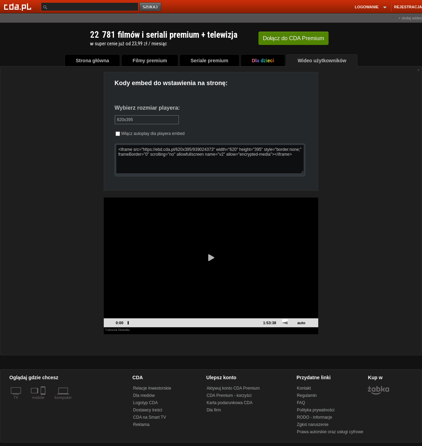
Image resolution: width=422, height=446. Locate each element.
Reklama (141, 424)
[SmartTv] (44, 401)
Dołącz (293, 38)
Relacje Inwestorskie (152, 388)
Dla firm (214, 410)
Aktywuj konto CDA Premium (233, 388)
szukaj (150, 7)
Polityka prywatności (315, 410)
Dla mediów (144, 395)
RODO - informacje (314, 417)
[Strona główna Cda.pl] (18, 6)
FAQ (301, 402)
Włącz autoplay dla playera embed (150, 133)
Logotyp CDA (145, 402)
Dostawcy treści (147, 410)
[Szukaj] (89, 6)
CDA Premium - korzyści (229, 395)
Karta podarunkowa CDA (230, 402)
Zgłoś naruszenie (312, 424)
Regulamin (306, 395)
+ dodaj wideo (410, 18)
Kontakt (304, 388)
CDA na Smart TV (149, 417)
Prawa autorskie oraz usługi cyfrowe (330, 431)
